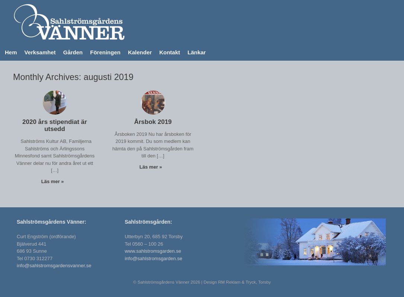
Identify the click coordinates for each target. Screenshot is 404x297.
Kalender (140, 52)
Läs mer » (54, 181)
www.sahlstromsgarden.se (153, 251)
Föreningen (105, 52)
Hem (11, 52)
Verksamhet (40, 52)
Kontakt (169, 52)
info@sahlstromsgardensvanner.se (54, 265)
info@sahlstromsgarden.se (153, 258)
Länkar (196, 52)
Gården (73, 52)
